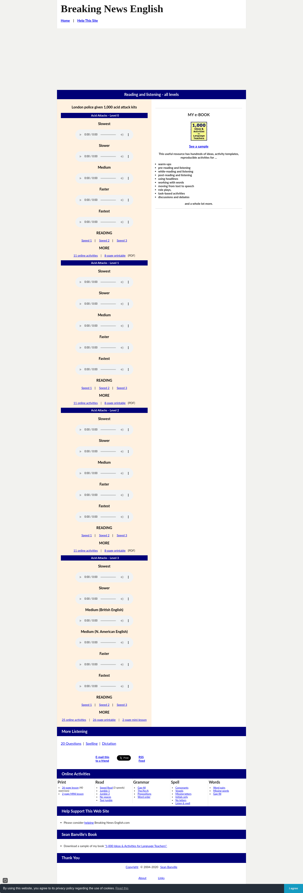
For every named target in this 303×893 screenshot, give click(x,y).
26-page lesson (70, 787)
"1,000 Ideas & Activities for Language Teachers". (136, 846)
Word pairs (219, 787)
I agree (293, 888)
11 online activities (85, 255)
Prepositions (144, 793)
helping (89, 822)
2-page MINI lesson (72, 793)
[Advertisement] (151, 57)
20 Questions (71, 743)
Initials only (181, 796)
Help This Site (87, 21)
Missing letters (183, 793)
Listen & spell (182, 803)
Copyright (132, 867)
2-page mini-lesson (134, 719)
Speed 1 (86, 240)
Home (65, 21)
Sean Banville (168, 867)
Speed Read (106, 787)
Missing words (221, 790)
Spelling (92, 743)
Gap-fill (142, 787)
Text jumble (106, 800)
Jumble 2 (105, 793)
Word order (144, 796)
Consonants (181, 787)
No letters (180, 800)
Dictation (109, 743)
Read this (122, 888)
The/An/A (143, 790)
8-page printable (115, 255)
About (142, 878)
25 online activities (74, 719)
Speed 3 (122, 240)
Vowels (179, 790)
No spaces (105, 796)
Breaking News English (112, 8)
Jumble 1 (105, 790)
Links (161, 878)
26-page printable (104, 719)
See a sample (198, 146)
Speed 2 (104, 240)
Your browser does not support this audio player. (104, 134)
